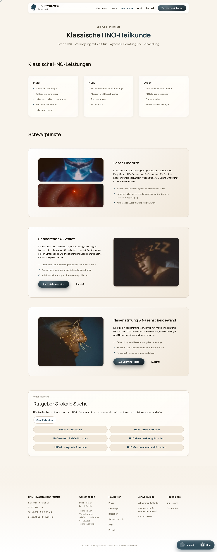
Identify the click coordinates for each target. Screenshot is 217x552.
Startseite (101, 8)
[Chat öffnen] (206, 545)
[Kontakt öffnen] (187, 545)
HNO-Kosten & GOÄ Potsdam (70, 438)
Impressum (172, 503)
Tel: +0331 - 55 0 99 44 (40, 512)
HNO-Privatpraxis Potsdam (70, 447)
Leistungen (127, 8)
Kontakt (150, 8)
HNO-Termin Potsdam (147, 429)
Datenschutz (173, 508)
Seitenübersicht (116, 519)
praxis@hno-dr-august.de (41, 516)
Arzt (139, 8)
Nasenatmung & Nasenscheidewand (147, 510)
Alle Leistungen (145, 516)
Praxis (114, 8)
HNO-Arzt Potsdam (70, 429)
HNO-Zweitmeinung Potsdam (146, 438)
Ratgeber (113, 513)
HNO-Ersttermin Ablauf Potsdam (146, 447)
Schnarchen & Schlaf (148, 503)
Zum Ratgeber (44, 420)
